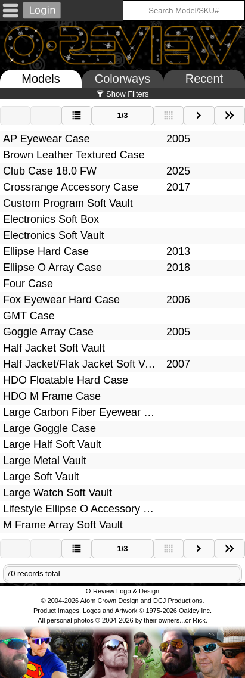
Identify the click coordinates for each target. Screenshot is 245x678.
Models (40, 78)
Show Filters (122, 93)
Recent (204, 78)
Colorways (122, 78)
